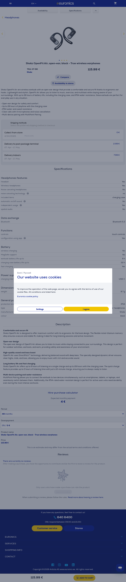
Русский (27, 273)
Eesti (19, 273)
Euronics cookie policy (27, 296)
